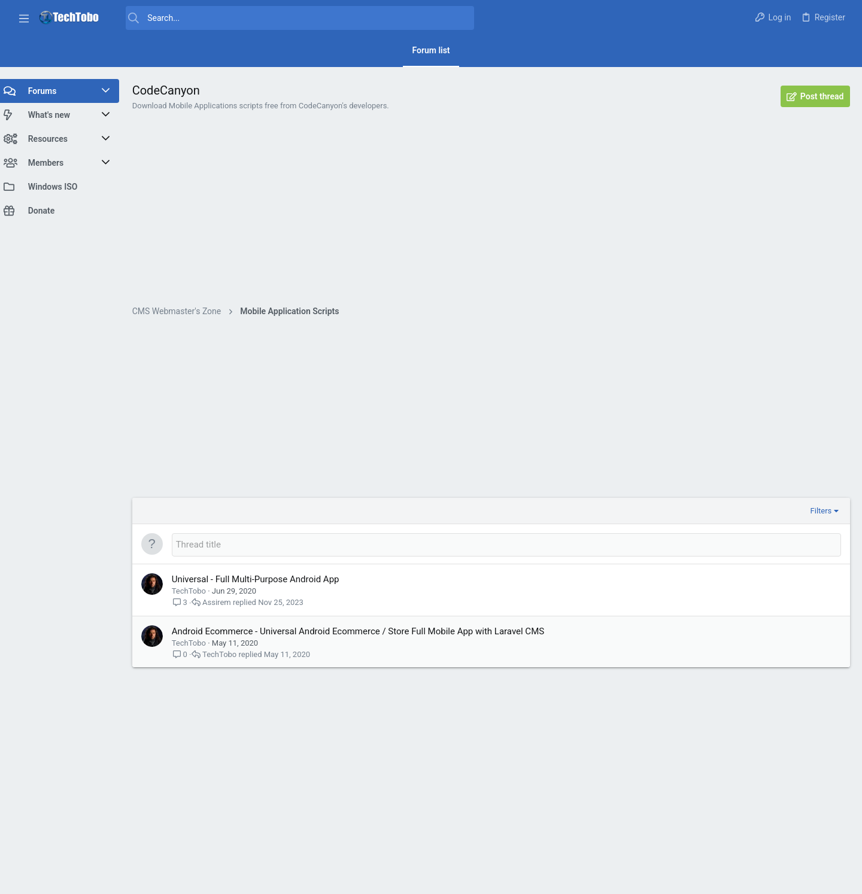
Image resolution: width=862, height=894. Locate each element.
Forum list (431, 50)
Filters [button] (820, 510)
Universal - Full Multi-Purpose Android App (261, 579)
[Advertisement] (494, 216)
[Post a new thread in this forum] (509, 544)
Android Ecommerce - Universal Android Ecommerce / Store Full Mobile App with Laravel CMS (363, 631)
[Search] (294, 18)
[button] (24, 18)
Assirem (222, 602)
